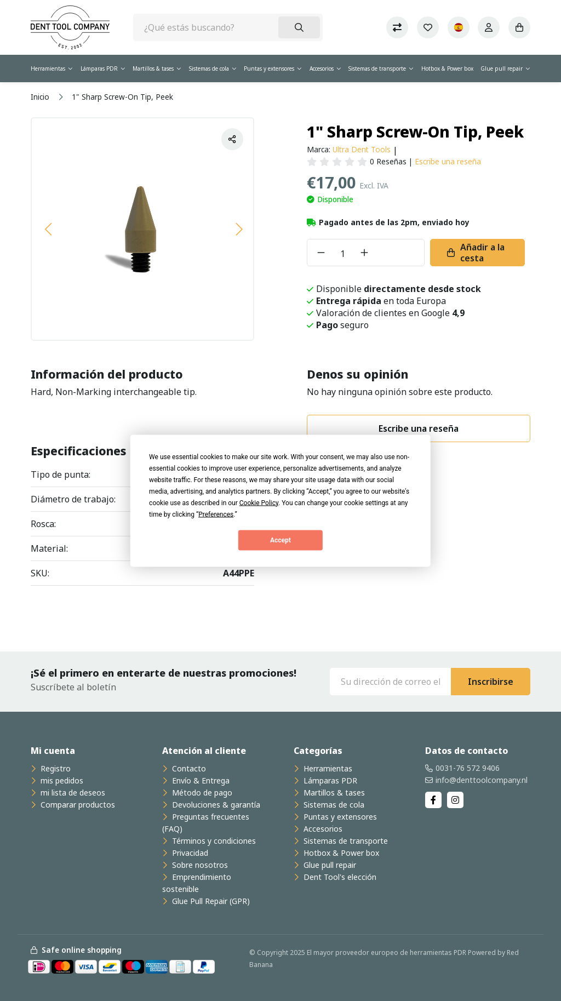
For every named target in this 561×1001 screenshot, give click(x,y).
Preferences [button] (215, 514)
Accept (280, 540)
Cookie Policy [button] (258, 502)
